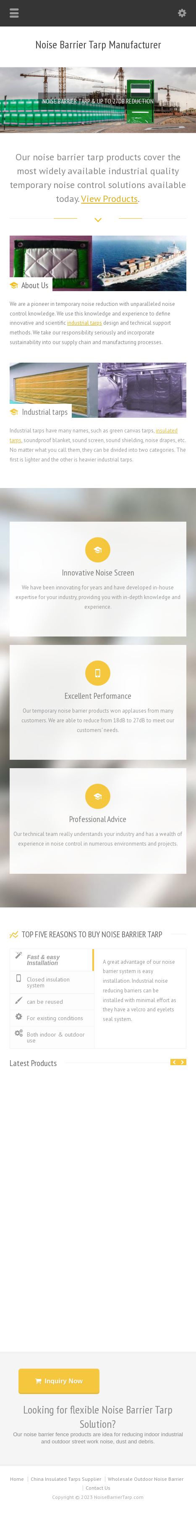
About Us (34, 285)
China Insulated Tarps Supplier (66, 1479)
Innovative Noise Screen (98, 565)
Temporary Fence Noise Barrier (98, 1263)
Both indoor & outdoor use (49, 1037)
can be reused (38, 1001)
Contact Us (98, 1488)
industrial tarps (84, 322)
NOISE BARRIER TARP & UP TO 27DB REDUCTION (98, 101)
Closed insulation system (42, 982)
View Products (109, 198)
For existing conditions (48, 1018)
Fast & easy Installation (37, 959)
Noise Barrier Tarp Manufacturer (98, 44)
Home (17, 1479)
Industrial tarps (45, 411)
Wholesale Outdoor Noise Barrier (145, 1479)
